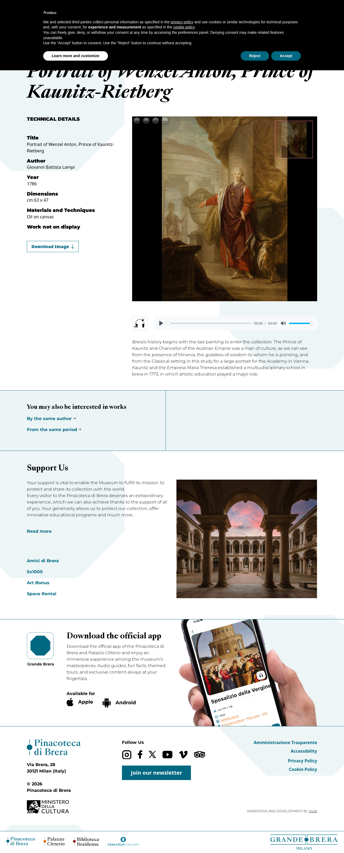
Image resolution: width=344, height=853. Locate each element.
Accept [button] (286, 56)
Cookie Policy (303, 769)
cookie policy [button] (183, 27)
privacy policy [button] (182, 22)
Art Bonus (38, 582)
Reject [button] (254, 56)
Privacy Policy (302, 761)
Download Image (52, 246)
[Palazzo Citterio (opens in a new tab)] (54, 841)
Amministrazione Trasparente (285, 742)
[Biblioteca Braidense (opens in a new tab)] (86, 841)
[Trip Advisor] (199, 754)
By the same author (49, 418)
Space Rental (41, 593)
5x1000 (35, 571)
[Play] (161, 323)
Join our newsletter (156, 772)
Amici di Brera (43, 560)
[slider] (209, 323)
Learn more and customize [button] (75, 56)
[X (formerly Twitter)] (152, 754)
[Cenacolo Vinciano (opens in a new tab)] (123, 841)
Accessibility (304, 751)
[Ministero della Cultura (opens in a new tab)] (54, 806)
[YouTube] (167, 754)
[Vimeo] (183, 754)
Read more (39, 531)
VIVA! (313, 811)
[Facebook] (140, 754)
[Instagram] (126, 754)
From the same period (52, 429)
